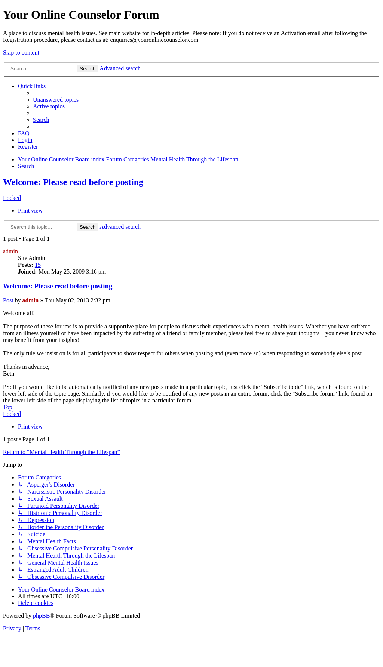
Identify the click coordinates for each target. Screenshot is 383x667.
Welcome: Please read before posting (73, 182)
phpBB (41, 615)
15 (38, 265)
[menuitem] (56, 99)
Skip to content (21, 52)
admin (10, 251)
